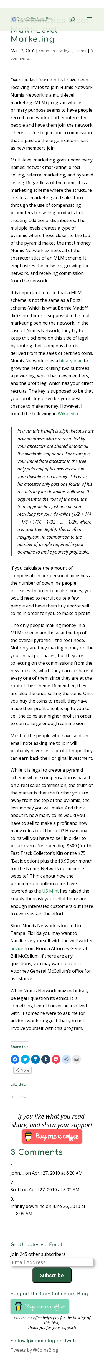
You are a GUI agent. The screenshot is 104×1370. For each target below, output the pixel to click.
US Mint (50, 891)
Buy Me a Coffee (28, 1318)
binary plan (71, 361)
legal (68, 50)
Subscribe (52, 1275)
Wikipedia (68, 413)
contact (76, 963)
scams (80, 50)
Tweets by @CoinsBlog (34, 1350)
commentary (50, 50)
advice (17, 948)
